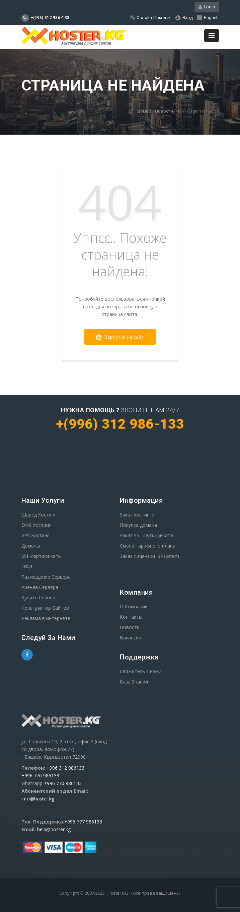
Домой (144, 111)
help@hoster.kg (54, 829)
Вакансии (130, 637)
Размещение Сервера (46, 577)
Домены (30, 546)
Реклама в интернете (45, 618)
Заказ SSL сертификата (146, 535)
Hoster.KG (117, 893)
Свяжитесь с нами (140, 671)
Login (206, 6)
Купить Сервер (38, 597)
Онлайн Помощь (150, 17)
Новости (164, 111)
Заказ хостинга (137, 514)
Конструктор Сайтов (45, 608)
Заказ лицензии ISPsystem (149, 556)
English (208, 17)
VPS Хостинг (35, 535)
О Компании (134, 606)
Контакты (131, 617)
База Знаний (134, 681)
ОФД (26, 566)
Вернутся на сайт (120, 337)
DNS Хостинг (36, 525)
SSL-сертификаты (41, 556)
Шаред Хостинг (38, 514)
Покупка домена (138, 525)
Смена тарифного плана (147, 546)
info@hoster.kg (37, 798)
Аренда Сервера (39, 587)
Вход (184, 17)
